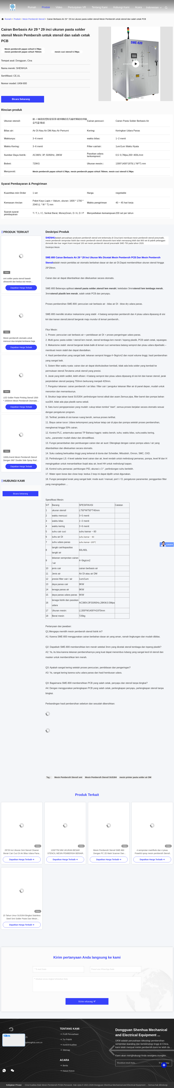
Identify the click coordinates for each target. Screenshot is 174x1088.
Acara (138, 7)
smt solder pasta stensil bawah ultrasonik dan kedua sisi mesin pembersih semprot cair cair (17, 281)
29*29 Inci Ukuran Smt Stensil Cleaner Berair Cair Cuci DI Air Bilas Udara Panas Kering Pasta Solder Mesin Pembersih (21, 852)
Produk (46, 7)
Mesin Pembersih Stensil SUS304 (101, 777)
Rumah (32, 7)
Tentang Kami (99, 7)
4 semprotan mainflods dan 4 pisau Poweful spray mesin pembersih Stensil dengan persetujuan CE (152, 852)
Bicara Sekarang (22, 99)
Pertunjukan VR (77, 7)
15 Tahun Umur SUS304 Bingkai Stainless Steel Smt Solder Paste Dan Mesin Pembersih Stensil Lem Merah (21, 917)
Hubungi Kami (121, 7)
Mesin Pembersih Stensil (33, 19)
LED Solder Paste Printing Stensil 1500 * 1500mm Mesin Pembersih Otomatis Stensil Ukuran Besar (20, 400)
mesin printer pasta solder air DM (135, 777)
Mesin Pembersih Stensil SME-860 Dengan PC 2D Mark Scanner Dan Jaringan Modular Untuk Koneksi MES (109, 852)
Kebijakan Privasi (13, 1085)
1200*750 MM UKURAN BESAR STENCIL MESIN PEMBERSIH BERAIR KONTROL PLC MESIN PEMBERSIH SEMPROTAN (65, 852)
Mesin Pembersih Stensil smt (68, 777)
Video (59, 7)
